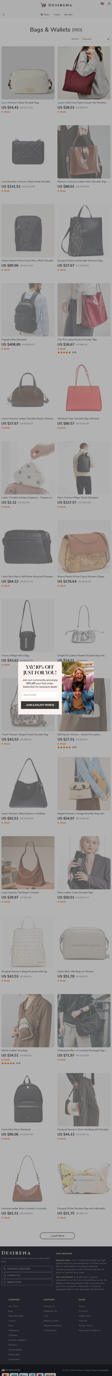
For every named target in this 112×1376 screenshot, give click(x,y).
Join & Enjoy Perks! (40, 705)
